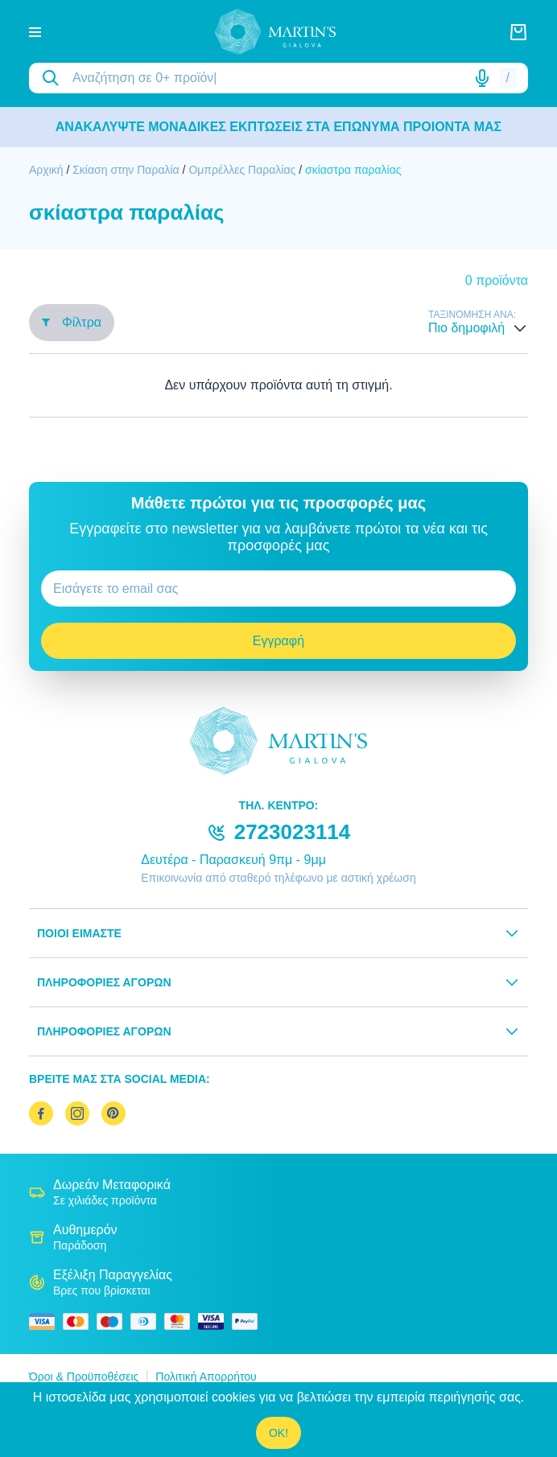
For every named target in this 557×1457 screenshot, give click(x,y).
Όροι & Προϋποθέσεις (83, 1376)
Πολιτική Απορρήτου (205, 1376)
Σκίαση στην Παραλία (125, 169)
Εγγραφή (278, 641)
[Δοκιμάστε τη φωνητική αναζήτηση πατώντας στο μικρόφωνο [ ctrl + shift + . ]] (482, 78)
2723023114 (292, 832)
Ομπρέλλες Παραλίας (243, 169)
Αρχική (46, 169)
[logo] (275, 32)
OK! (278, 1432)
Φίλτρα (71, 322)
